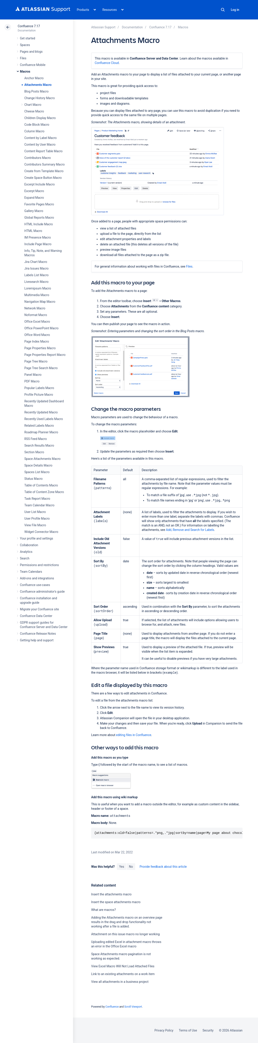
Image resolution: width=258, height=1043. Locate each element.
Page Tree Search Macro (41, 368)
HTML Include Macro (38, 224)
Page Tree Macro (35, 361)
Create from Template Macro (44, 171)
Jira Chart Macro (35, 262)
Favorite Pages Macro (39, 204)
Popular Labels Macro (39, 388)
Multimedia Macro (36, 295)
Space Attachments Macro (42, 459)
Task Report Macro (37, 498)
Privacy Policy (163, 1030)
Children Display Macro (40, 118)
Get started (27, 38)
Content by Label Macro (40, 138)
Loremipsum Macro (37, 288)
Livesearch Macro (36, 281)
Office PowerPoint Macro (41, 328)
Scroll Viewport (133, 1006)
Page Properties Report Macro (44, 355)
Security (208, 1030)
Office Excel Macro (37, 321)
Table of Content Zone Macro (44, 492)
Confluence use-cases (35, 585)
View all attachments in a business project (119, 981)
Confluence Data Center (36, 616)
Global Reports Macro (39, 217)
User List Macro (35, 512)
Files (23, 58)
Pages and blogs (31, 51)
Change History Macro (39, 98)
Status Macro (33, 478)
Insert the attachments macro (111, 894)
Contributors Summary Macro (44, 164)
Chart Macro (32, 104)
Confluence (112, 1006)
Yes (121, 866)
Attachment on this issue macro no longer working (125, 934)
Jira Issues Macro (36, 268)
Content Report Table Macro (43, 151)
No (131, 866)
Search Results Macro (39, 445)
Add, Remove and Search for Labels (190, 530)
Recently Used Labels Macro (43, 419)
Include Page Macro (37, 244)
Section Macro (34, 452)
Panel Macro (32, 374)
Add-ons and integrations (37, 578)
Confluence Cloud (107, 63)
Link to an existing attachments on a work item (123, 974)
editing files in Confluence (133, 735)
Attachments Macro (38, 85)
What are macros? (103, 910)
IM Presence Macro (37, 237)
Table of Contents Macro (41, 485)
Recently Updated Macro (41, 412)
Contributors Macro (37, 158)
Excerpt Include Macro (39, 184)
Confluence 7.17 (29, 26)
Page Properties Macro (40, 348)
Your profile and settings (36, 538)
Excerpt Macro (34, 191)
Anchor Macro (34, 78)
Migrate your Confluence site (39, 609)
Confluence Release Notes (38, 633)
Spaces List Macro (37, 472)
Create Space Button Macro (43, 177)
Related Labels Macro (39, 425)
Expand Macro (34, 197)
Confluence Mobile (32, 65)
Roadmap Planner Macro (41, 432)
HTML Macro (33, 231)
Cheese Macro (34, 111)
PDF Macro (31, 381)
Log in (235, 10)
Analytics (26, 551)
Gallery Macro (33, 211)
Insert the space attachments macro (116, 902)
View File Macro (35, 525)
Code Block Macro (36, 124)
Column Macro (34, 131)
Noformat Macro (35, 315)
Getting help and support (37, 640)
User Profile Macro (37, 518)
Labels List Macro (36, 275)
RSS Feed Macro (35, 439)
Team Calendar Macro (39, 505)
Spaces (25, 45)
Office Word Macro (37, 335)
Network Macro (34, 308)
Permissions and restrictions (39, 565)
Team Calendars (31, 571)
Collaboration (29, 545)
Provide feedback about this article (163, 866)
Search (222, 9)
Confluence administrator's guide (42, 591)
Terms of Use (188, 1030)
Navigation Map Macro (39, 301)
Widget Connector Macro (41, 532)
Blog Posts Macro (36, 91)
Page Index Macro (36, 341)
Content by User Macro (40, 144)
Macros (25, 71)
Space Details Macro (38, 465)
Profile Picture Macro (38, 394)
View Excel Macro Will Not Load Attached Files (122, 966)
